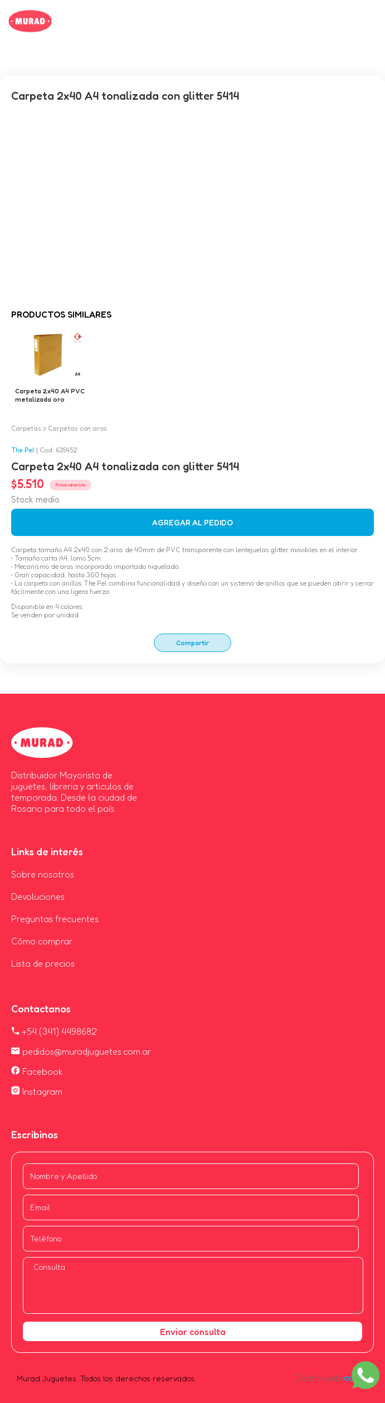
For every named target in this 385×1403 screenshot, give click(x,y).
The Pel (23, 450)
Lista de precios (43, 963)
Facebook (37, 1071)
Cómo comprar (41, 941)
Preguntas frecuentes (55, 918)
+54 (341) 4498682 (54, 1031)
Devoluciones (38, 896)
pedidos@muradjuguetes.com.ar (81, 1051)
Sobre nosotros (42, 874)
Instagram (36, 1091)
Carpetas (26, 428)
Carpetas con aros (77, 428)
